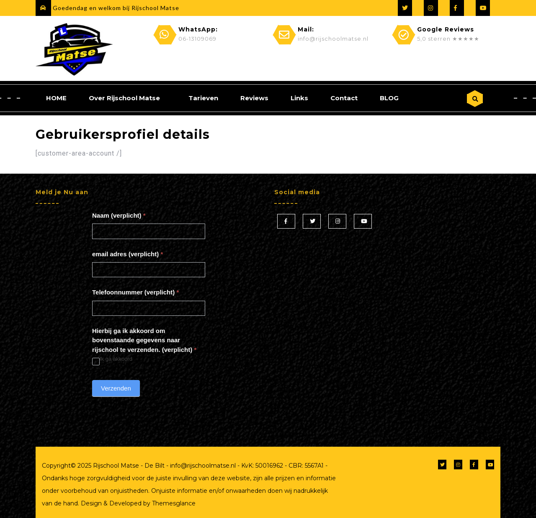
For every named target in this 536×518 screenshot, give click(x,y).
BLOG (389, 98)
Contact (344, 98)
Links (299, 98)
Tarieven (203, 98)
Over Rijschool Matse (124, 98)
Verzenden (116, 388)
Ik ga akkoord (112, 359)
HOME (56, 98)
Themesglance (173, 503)
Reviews (254, 98)
